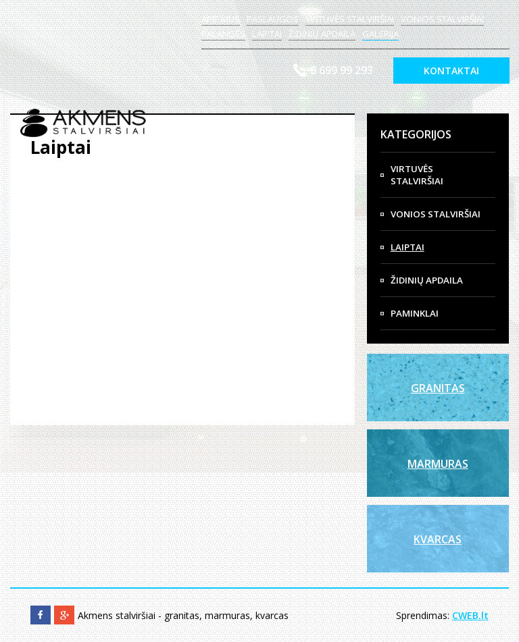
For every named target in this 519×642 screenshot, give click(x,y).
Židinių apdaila (322, 34)
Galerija (380, 34)
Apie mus (220, 19)
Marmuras (437, 463)
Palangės (223, 34)
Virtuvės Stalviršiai (417, 175)
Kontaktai (451, 70)
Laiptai (267, 34)
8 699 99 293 (341, 70)
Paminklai (415, 313)
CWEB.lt (470, 615)
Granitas (438, 388)
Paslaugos (273, 19)
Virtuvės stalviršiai (349, 19)
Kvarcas (438, 539)
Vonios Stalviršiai (435, 214)
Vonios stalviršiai (442, 19)
